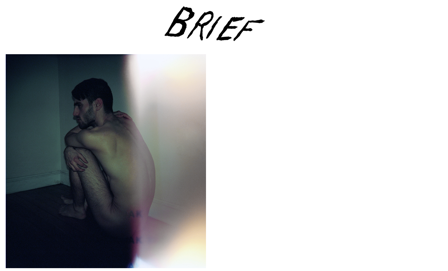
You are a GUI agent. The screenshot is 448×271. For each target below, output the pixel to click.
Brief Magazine (224, 27)
